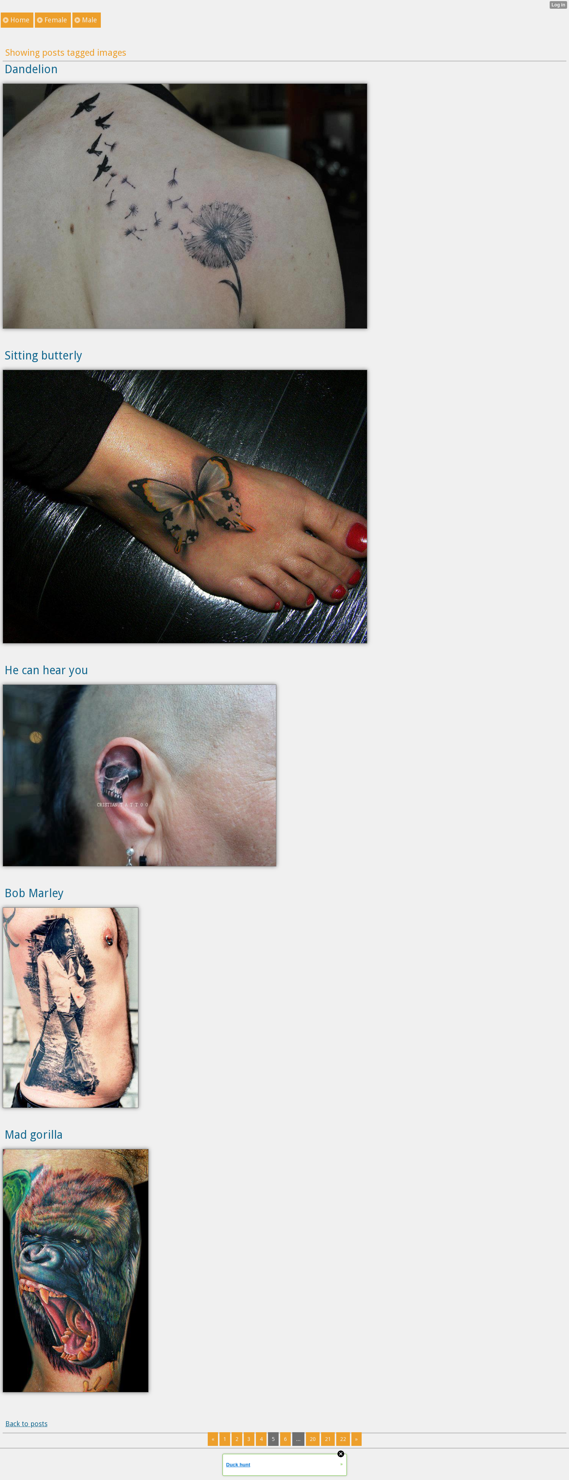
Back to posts (26, 1424)
